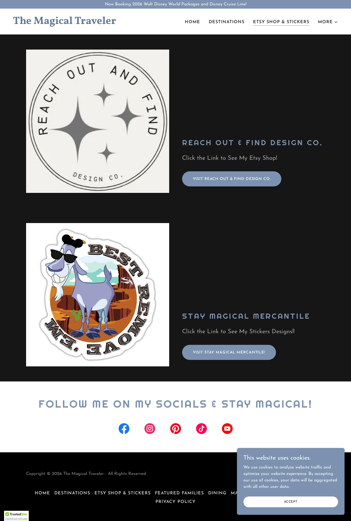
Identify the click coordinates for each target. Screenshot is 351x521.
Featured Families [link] (179, 493)
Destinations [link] (226, 22)
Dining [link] (217, 493)
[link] (92, 23)
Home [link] (192, 22)
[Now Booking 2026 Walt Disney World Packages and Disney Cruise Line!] (175, 4)
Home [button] (42, 493)
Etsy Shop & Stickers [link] (281, 22)
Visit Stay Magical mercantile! (229, 352)
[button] (328, 22)
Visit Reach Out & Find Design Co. (232, 179)
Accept (290, 501)
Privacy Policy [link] (175, 502)
